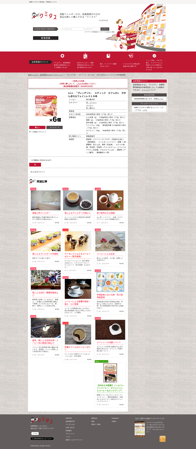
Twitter (114, 421)
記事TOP (69, 418)
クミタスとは (103, 20)
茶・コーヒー (91, 103)
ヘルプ (68, 437)
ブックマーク (54, 127)
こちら (79, 84)
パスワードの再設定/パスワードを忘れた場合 (99, 32)
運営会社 (94, 418)
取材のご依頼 (95, 424)
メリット (145, 90)
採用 (92, 421)
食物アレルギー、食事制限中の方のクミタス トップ (45, 75)
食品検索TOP (70, 421)
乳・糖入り (90, 108)
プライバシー (70, 433)
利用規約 (69, 430)
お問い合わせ (70, 427)
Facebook (115, 418)
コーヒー (89, 105)
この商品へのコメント (37, 132)
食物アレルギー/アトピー (74, 440)
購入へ (37, 127)
